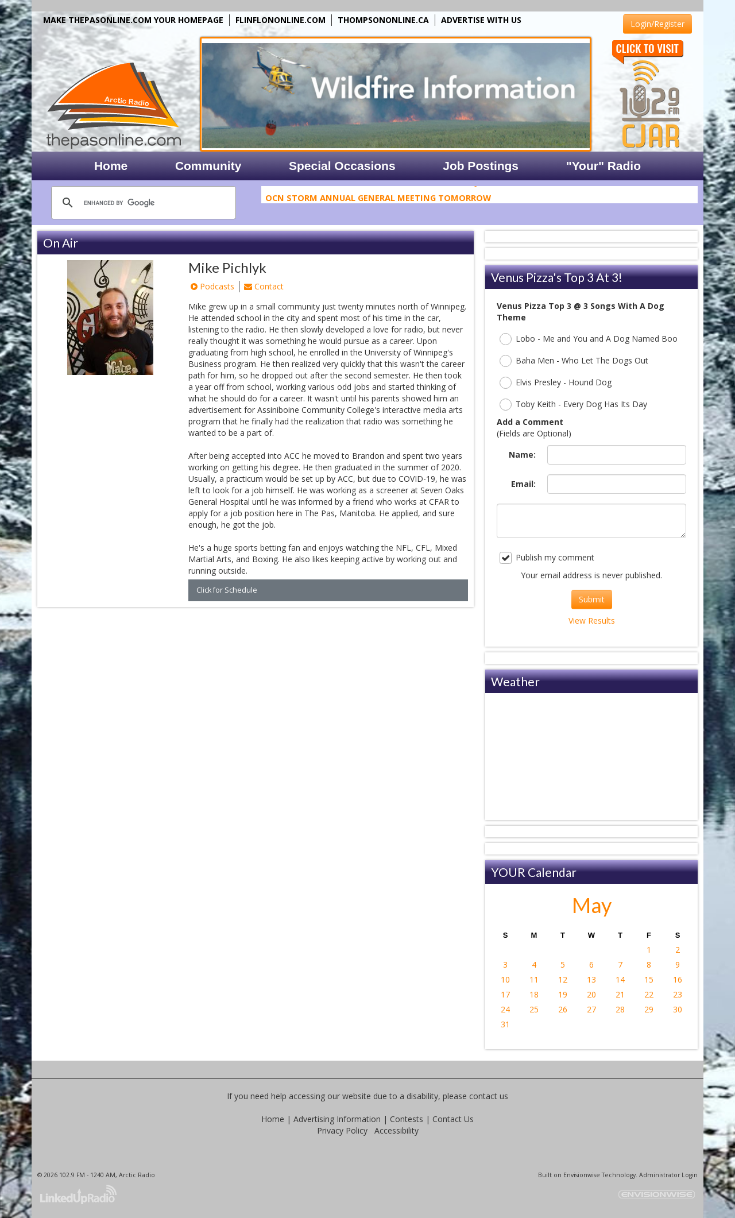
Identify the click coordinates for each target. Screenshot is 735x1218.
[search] (142, 203)
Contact (264, 286)
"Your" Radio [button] (603, 165)
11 (534, 979)
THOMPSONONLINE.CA (383, 19)
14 (620, 979)
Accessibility (396, 1130)
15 (648, 979)
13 (591, 979)
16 (677, 979)
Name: (522, 454)
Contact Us (453, 1118)
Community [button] (208, 165)
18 (534, 994)
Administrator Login (668, 1175)
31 (505, 1024)
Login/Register (657, 23)
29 (648, 1009)
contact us (488, 1096)
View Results (591, 620)
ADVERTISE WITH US (481, 19)
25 (534, 1009)
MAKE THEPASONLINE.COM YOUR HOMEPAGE (133, 19)
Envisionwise (581, 1175)
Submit (592, 599)
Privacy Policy (342, 1130)
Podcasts (212, 286)
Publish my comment (547, 558)
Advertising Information (337, 1118)
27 (591, 1009)
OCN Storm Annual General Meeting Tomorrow (378, 199)
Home (272, 1118)
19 (562, 994)
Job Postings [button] (481, 165)
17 (505, 994)
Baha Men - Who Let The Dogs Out (574, 361)
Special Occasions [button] (342, 165)
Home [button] (110, 165)
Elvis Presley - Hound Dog (556, 383)
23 (677, 994)
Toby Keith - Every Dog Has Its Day (573, 405)
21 (620, 994)
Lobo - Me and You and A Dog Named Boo (589, 339)
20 (591, 994)
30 (677, 1009)
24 (505, 1009)
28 (620, 1009)
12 (562, 979)
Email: (523, 483)
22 (648, 994)
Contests (406, 1118)
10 (505, 979)
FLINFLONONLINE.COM (280, 19)
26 (562, 1009)
